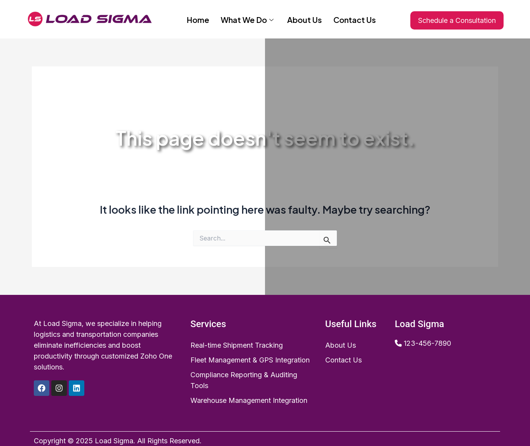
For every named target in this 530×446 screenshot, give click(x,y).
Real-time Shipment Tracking (236, 345)
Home (198, 19)
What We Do (248, 19)
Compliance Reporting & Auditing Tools (243, 380)
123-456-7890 (427, 343)
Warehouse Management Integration (248, 400)
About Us (304, 19)
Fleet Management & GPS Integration (250, 360)
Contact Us (354, 19)
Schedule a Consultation (457, 20)
